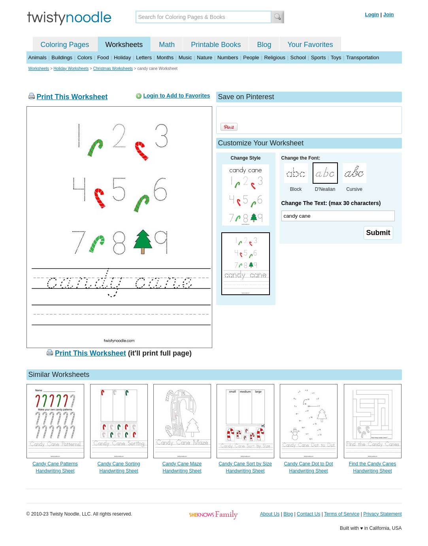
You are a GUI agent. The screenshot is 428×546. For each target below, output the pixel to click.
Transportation (362, 57)
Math (167, 45)
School (298, 57)
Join (388, 14)
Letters (144, 57)
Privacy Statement (382, 514)
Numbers (227, 57)
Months (165, 57)
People (251, 57)
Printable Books (216, 45)
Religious (274, 57)
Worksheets (124, 45)
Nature (204, 57)
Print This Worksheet (72, 97)
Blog (264, 45)
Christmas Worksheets (113, 68)
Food (103, 57)
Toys (336, 57)
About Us (269, 514)
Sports (318, 57)
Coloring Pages (65, 45)
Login (372, 14)
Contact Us (308, 514)
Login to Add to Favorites (176, 95)
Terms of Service (341, 514)
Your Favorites (310, 45)
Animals (37, 57)
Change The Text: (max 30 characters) (331, 203)
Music (185, 57)
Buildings (61, 57)
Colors (84, 57)
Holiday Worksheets (71, 68)
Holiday (122, 57)
